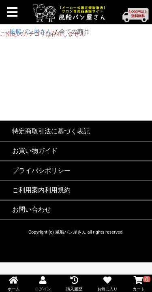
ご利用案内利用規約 (41, 190)
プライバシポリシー (41, 170)
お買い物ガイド (35, 151)
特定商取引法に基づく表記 (51, 131)
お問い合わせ (31, 209)
